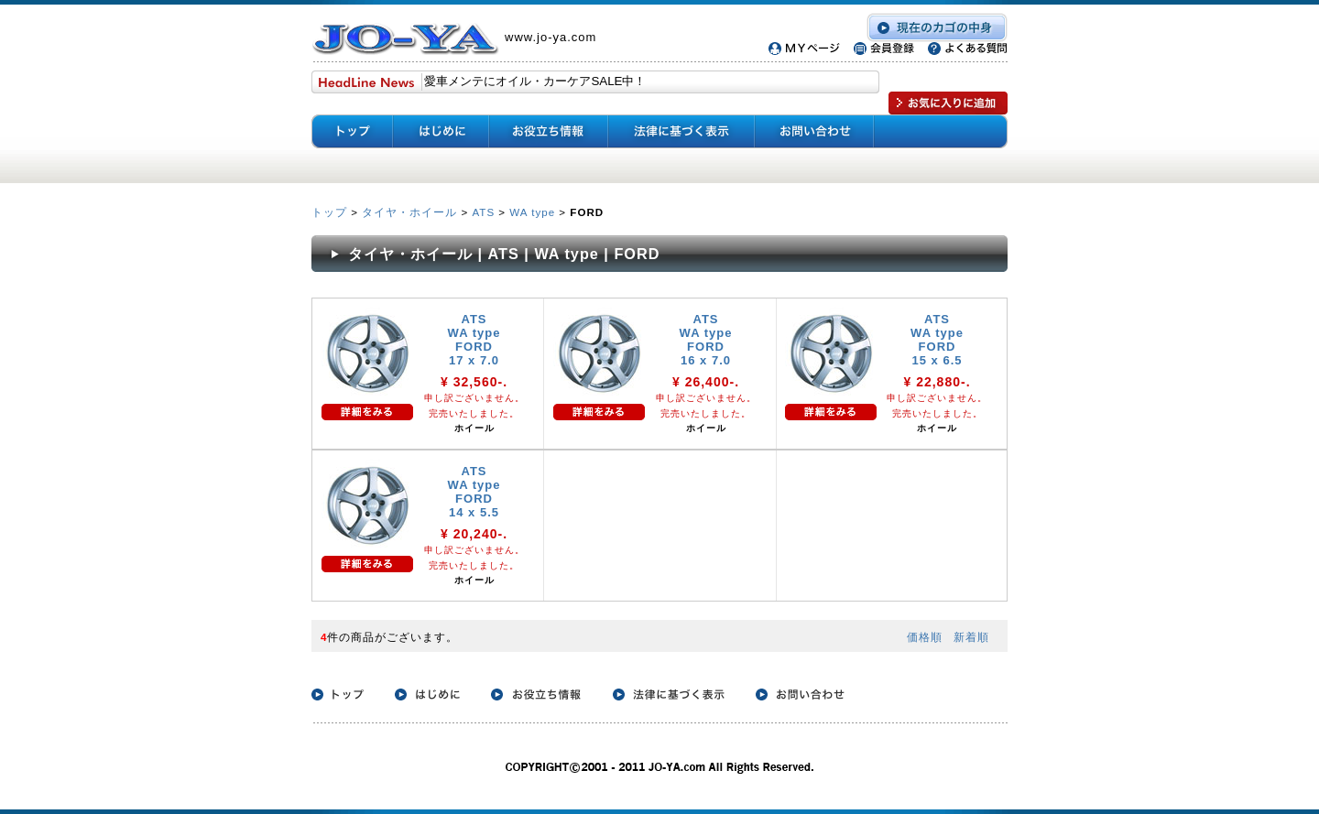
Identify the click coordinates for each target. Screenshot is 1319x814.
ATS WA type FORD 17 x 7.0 (474, 339)
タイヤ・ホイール (409, 212)
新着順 (971, 637)
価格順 (925, 637)
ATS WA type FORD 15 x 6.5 (937, 339)
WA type (532, 212)
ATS (483, 212)
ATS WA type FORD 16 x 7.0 (706, 339)
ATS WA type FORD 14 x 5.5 (474, 491)
